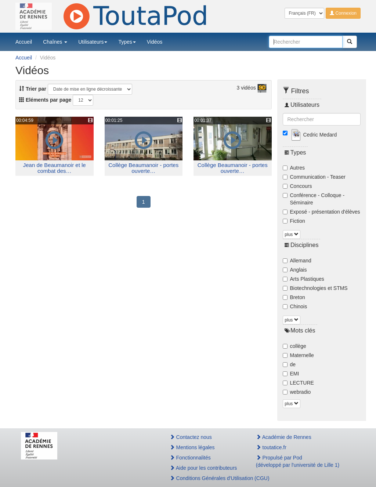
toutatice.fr (271, 447)
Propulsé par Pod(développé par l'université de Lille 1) (298, 461)
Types (126, 42)
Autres (294, 168)
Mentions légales (192, 447)
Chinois (295, 306)
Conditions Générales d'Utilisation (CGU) (205, 478)
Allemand (297, 261)
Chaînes (55, 42)
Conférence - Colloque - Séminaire (314, 199)
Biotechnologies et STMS (315, 288)
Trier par (32, 89)
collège (294, 346)
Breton (294, 297)
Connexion (343, 13)
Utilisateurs (92, 42)
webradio (297, 392)
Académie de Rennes (283, 437)
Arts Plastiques (303, 279)
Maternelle (298, 355)
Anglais (295, 270)
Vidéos (155, 42)
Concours (297, 186)
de (289, 364)
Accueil (23, 42)
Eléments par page (45, 100)
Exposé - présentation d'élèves (321, 212)
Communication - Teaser (314, 177)
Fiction (294, 221)
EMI (291, 374)
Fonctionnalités (190, 458)
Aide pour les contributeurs (203, 468)
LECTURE (298, 383)
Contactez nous (191, 437)
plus (291, 234)
